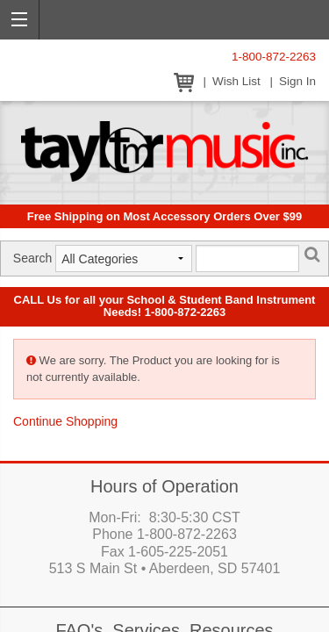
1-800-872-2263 (274, 56)
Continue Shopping (65, 421)
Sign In (297, 81)
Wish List (236, 81)
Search (32, 258)
